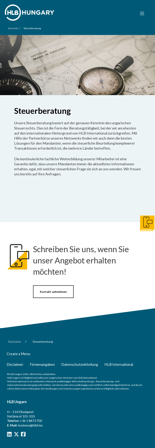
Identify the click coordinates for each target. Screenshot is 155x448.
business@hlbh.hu (30, 425)
